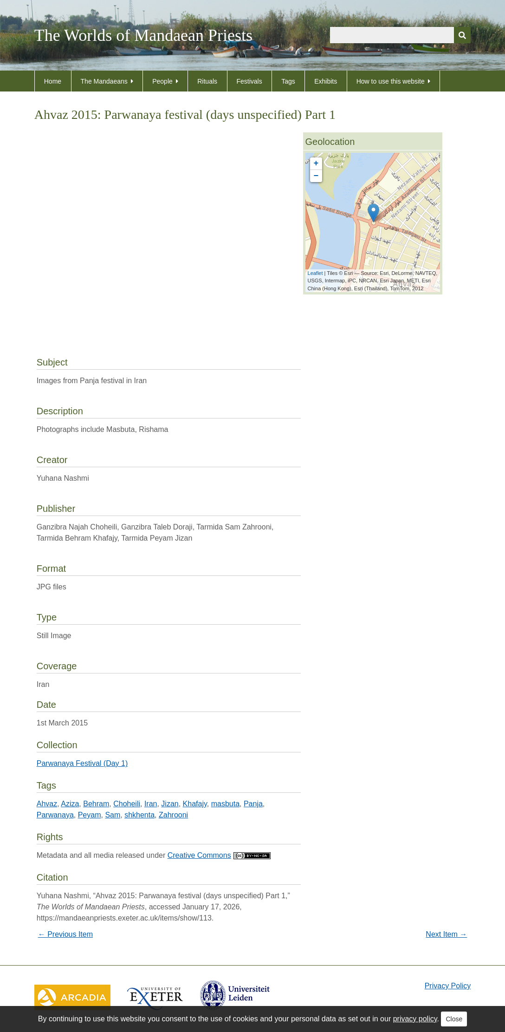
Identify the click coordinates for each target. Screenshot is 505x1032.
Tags (288, 81)
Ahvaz (47, 804)
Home (52, 81)
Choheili (126, 804)
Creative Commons (219, 855)
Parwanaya (55, 815)
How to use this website (390, 81)
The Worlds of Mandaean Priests (143, 35)
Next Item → (446, 934)
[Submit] (462, 35)
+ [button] (316, 163)
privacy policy (415, 1019)
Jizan (169, 804)
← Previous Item (65, 934)
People (162, 81)
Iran (150, 804)
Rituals (207, 81)
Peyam (89, 815)
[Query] (400, 35)
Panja (253, 804)
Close (454, 1019)
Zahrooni (173, 815)
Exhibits (325, 81)
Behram (96, 804)
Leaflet (315, 273)
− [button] (316, 176)
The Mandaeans (104, 81)
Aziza (70, 804)
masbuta (225, 804)
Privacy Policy (448, 986)
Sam (112, 815)
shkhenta (139, 815)
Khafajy (195, 804)
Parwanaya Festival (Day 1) (82, 763)
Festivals (249, 81)
